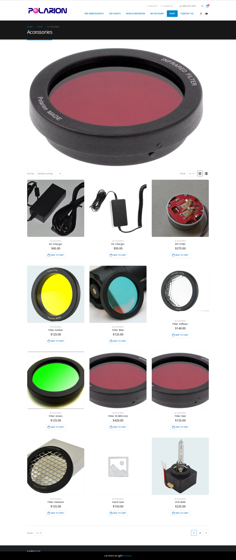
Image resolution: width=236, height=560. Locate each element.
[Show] (191, 173)
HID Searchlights (94, 13)
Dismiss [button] (127, 555)
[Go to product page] (55, 208)
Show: (183, 173)
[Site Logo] (47, 10)
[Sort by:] (49, 173)
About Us (152, 6)
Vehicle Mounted (135, 13)
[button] (202, 6)
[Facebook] (201, 13)
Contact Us (167, 6)
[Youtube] (206, 13)
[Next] (206, 533)
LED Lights (114, 13)
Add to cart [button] (57, 255)
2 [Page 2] (200, 532)
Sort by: (31, 173)
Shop (172, 13)
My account (157, 13)
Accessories (55, 241)
